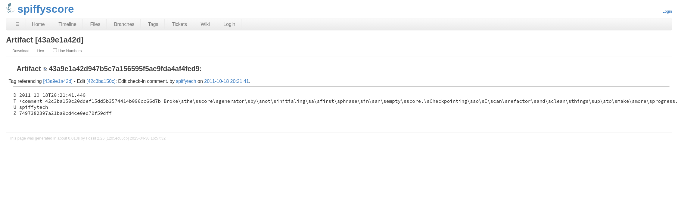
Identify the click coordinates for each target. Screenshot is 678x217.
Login (667, 11)
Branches (124, 24)
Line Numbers (67, 50)
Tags (153, 24)
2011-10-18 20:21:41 (226, 81)
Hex (40, 51)
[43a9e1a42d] (58, 81)
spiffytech (186, 81)
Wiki (205, 24)
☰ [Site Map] (17, 24)
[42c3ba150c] (100, 81)
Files (95, 24)
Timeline (67, 24)
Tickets (179, 24)
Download (21, 51)
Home (38, 24)
